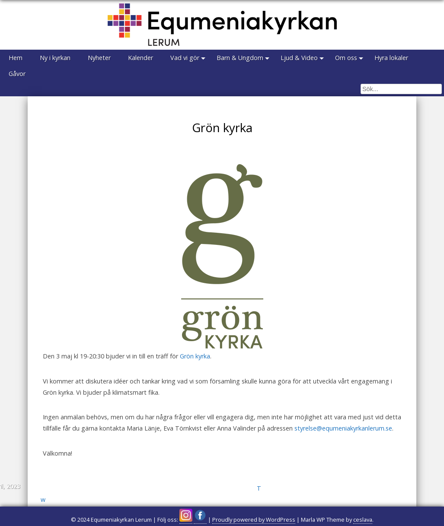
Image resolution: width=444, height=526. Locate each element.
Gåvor (17, 74)
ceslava (362, 519)
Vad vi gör (184, 58)
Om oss (346, 58)
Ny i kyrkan (55, 58)
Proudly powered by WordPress (253, 519)
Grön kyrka (195, 356)
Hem (15, 58)
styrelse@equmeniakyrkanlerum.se (343, 428)
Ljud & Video (299, 58)
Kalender (140, 58)
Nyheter (99, 58)
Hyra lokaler (391, 58)
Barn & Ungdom (240, 58)
